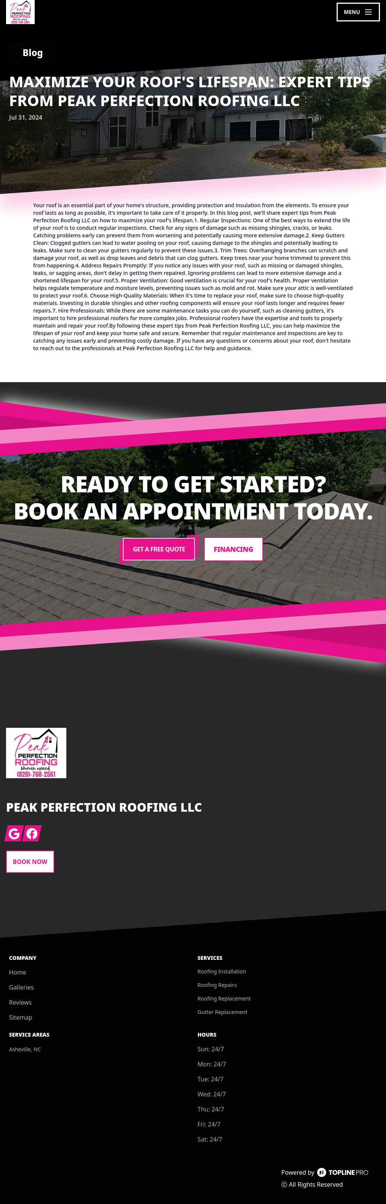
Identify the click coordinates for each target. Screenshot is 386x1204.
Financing (233, 549)
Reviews (20, 1002)
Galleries (21, 987)
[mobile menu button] (358, 12)
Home (17, 972)
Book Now (30, 862)
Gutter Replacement (222, 1012)
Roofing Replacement (224, 998)
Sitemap (20, 1017)
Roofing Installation (222, 971)
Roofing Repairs (217, 984)
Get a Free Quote (159, 549)
